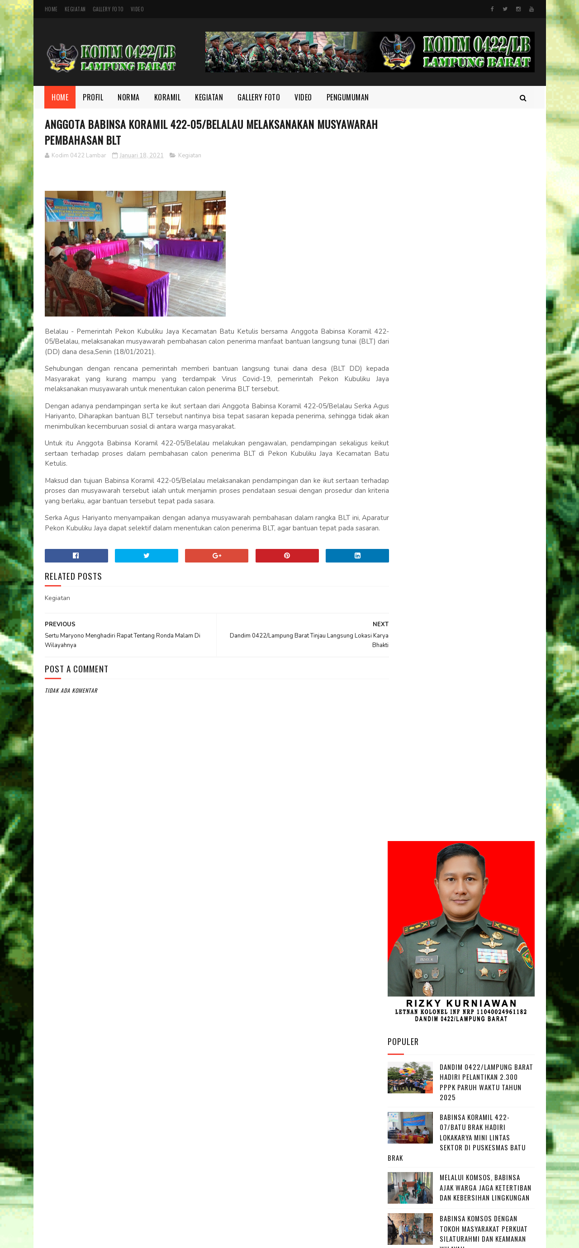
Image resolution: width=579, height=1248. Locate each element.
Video (137, 9)
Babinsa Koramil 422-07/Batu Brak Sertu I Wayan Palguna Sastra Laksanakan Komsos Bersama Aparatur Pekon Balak (459, 613)
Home (51, 9)
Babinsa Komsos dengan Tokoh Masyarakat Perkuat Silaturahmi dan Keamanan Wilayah (484, 507)
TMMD (401, 1138)
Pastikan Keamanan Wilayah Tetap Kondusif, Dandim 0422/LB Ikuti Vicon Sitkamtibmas (484, 558)
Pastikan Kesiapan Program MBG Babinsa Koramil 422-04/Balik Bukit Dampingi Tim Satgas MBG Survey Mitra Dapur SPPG (460, 724)
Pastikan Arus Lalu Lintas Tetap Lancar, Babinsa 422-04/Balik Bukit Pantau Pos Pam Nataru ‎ (484, 668)
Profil (93, 97)
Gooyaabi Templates (308, 1236)
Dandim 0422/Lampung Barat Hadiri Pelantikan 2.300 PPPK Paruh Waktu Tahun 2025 (486, 356)
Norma (129, 97)
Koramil (167, 97)
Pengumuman (348, 97)
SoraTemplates (264, 1236)
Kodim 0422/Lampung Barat (120, 1236)
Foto (400, 1061)
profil (402, 1122)
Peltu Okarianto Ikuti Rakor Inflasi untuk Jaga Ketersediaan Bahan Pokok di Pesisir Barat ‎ (487, 779)
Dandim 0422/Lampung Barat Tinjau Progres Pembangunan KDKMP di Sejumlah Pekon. (486, 829)
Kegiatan (75, 9)
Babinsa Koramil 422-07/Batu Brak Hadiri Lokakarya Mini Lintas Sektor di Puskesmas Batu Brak (457, 411)
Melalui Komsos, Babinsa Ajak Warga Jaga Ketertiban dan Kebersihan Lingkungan (486, 461)
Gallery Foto (108, 9)
